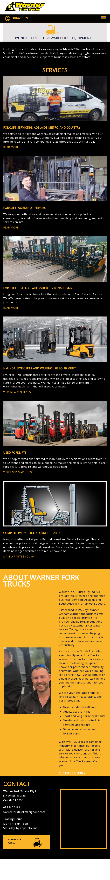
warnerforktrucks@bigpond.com (24, 816)
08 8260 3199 (17, 18)
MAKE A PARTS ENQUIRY (20, 560)
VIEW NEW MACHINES (18, 395)
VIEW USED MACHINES (19, 475)
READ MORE (11, 148)
